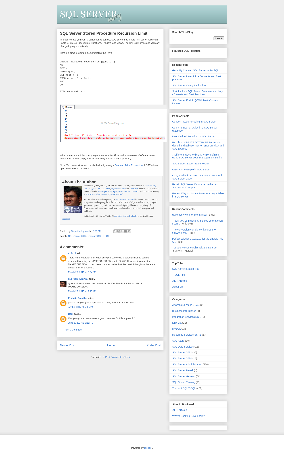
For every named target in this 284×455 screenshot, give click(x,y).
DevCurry (134, 188)
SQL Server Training (183, 382)
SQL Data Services (183, 346)
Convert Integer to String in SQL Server (194, 121)
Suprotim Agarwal (78, 278)
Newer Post (67, 344)
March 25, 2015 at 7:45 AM (82, 290)
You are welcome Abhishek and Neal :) (194, 247)
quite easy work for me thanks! (189, 214)
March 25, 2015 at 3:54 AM (82, 271)
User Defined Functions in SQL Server (193, 136)
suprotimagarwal (121, 216)
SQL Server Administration (187, 364)
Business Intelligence (184, 310)
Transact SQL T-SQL (98, 235)
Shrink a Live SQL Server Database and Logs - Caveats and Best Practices (198, 93)
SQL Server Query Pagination (189, 85)
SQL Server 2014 (77, 235)
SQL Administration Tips (185, 268)
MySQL (176, 328)
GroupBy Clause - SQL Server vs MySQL (195, 70)
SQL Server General (183, 376)
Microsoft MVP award (125, 199)
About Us (177, 286)
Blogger (148, 447)
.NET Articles (179, 280)
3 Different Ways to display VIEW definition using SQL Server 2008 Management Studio (197, 156)
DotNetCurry (150, 185)
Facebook (66, 218)
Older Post (154, 344)
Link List (176, 322)
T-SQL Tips (178, 274)
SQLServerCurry (118, 188)
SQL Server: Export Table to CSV (191, 163)
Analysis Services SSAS (186, 304)
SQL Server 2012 (182, 352)
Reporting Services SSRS (186, 334)
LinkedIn (133, 216)
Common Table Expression (128, 165)
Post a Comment (73, 329)
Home (111, 344)
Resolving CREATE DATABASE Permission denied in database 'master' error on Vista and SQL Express (198, 145)
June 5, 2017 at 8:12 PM (80, 322)
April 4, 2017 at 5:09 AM (80, 306)
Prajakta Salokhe (77, 297)
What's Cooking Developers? (188, 416)
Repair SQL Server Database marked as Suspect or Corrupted (195, 186)
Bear (70, 313)
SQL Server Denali (182, 370)
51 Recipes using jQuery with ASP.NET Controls (118, 191)
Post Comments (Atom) (117, 356)
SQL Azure (178, 340)
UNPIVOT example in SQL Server (191, 169)
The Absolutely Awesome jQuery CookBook (105, 194)
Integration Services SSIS (186, 316)
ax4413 (72, 253)
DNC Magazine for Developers (97, 188)
